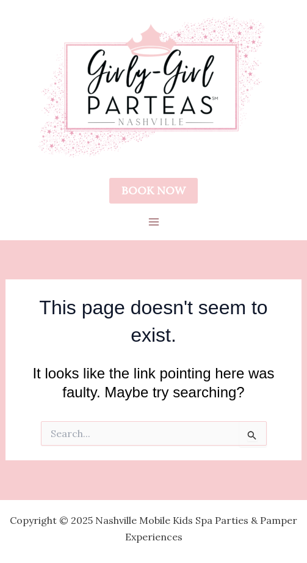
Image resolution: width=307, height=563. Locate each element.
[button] (153, 191)
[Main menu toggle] (153, 221)
